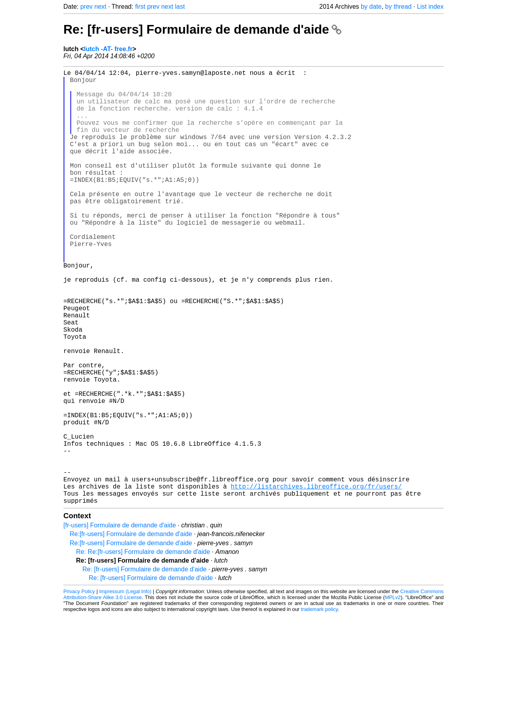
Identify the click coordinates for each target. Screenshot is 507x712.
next (100, 6)
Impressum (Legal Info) (125, 688)
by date (371, 6)
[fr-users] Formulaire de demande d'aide (119, 621)
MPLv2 (393, 694)
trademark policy (319, 706)
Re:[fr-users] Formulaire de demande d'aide (131, 630)
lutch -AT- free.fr (108, 49)
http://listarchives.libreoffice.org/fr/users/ (316, 579)
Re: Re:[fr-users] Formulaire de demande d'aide (143, 648)
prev (86, 6)
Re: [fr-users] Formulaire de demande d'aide (202, 29)
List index (430, 6)
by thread (398, 6)
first (140, 6)
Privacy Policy (79, 688)
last (180, 6)
